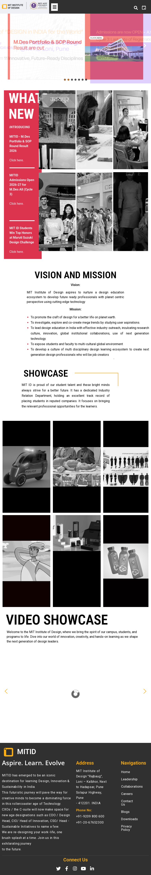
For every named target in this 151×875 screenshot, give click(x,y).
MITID (26, 752)
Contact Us (129, 801)
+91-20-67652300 (90, 822)
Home (125, 772)
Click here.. (16, 203)
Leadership (129, 779)
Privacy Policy (131, 823)
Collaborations (132, 786)
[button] (54, 7)
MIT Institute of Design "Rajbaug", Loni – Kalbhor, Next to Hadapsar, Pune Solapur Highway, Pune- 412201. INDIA (91, 787)
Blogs (125, 808)
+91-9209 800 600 (90, 816)
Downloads (129, 816)
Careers (127, 794)
